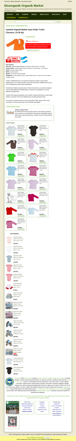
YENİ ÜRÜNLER (11, 17)
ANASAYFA (10, 14)
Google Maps (42, 407)
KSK (37, 397)
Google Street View (42, 409)
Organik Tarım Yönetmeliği (58, 389)
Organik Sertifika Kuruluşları (44, 390)
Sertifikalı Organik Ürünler (45, 9)
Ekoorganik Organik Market (23, 5)
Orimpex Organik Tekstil (16, 70)
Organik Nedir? (10, 396)
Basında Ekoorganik (27, 405)
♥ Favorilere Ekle (30, 36)
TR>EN (70, 1)
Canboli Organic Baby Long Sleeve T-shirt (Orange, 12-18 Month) (31, 68)
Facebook (41, 403)
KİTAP (64, 14)
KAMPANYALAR (23, 17)
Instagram (42, 402)
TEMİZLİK (34, 14)
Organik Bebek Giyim (22, 25)
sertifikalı (50, 378)
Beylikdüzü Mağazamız (27, 403)
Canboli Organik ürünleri (19, 75)
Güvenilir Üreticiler (32, 9)
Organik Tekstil (10, 25)
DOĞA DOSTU (56, 14)
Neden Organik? (19, 396)
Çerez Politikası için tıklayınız (35, 437)
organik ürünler (56, 378)
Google (42, 405)
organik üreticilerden (42, 378)
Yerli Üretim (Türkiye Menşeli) (18, 73)
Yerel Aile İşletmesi (67, 9)
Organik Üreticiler (64, 396)
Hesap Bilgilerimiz (56, 413)
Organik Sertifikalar (44, 397)
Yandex (42, 411)
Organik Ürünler (55, 396)
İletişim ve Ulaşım (27, 409)
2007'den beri (57, 9)
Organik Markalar (31, 397)
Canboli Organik (14, 71)
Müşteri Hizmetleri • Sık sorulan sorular (21, 1)
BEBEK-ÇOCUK (44, 14)
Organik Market (28, 378)
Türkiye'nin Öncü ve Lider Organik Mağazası (15, 9)
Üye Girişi (7, 1)
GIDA (17, 14)
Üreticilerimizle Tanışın (13, 106)
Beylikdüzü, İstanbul (11, 10)
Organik (63, 378)
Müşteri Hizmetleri (27, 411)
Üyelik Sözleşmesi (56, 411)
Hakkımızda (27, 402)
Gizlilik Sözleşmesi (56, 409)
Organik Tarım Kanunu (30, 396)
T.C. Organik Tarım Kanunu (43, 389)
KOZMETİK (25, 14)
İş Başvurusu (27, 407)
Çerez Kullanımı (57, 415)
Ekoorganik (17, 378)
